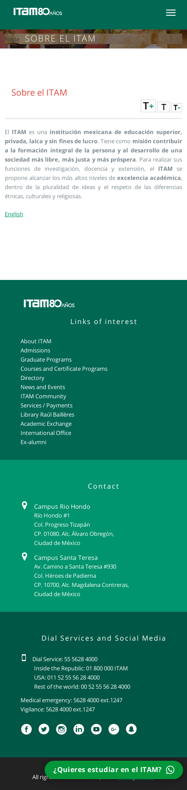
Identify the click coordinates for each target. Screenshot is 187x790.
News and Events (43, 387)
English (14, 214)
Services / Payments (47, 405)
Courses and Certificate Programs (64, 369)
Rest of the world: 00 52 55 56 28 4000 (82, 686)
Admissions (35, 350)
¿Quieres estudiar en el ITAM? (113, 770)
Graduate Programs (46, 359)
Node (12, 39)
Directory (33, 378)
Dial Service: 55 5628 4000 (64, 659)
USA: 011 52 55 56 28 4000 (67, 677)
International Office (46, 433)
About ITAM (36, 341)
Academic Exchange (46, 424)
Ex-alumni (33, 442)
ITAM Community (43, 396)
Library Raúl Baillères (47, 414)
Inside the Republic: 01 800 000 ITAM (81, 668)
